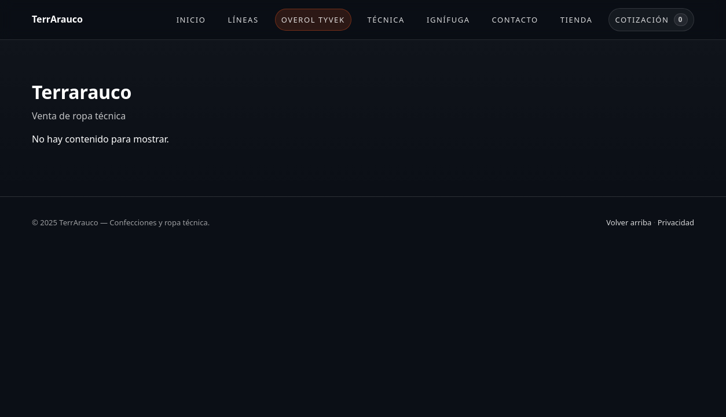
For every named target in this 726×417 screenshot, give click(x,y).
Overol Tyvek (313, 19)
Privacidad (676, 222)
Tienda (576, 19)
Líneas (243, 19)
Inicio (191, 19)
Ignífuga (448, 19)
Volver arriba (628, 222)
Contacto (515, 19)
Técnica (386, 19)
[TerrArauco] (57, 19)
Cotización (651, 19)
